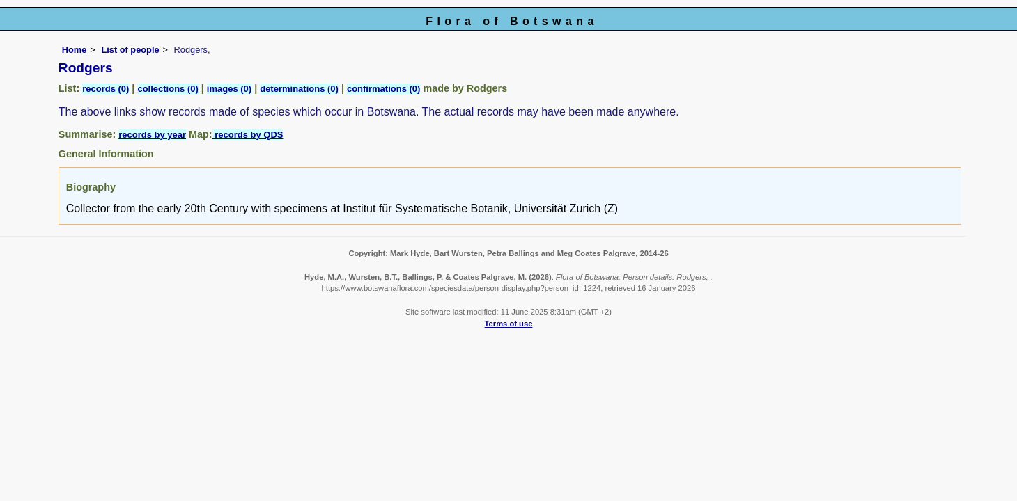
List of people (130, 50)
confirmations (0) (383, 89)
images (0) (229, 89)
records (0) (105, 89)
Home (74, 50)
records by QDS (248, 134)
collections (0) (167, 89)
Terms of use (509, 323)
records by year (152, 134)
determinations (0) (299, 89)
